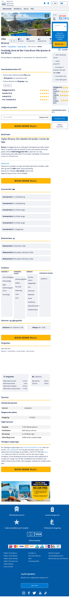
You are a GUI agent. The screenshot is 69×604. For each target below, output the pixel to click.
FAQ (32, 9)
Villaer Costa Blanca (11, 556)
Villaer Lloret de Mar (11, 558)
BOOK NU (60, 44)
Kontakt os (17, 9)
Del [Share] (12, 41)
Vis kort (63, 50)
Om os (26, 9)
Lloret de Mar (22, 46)
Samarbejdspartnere (55, 556)
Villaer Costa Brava (10, 553)
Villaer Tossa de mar (11, 561)
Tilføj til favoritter (59, 126)
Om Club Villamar (34, 556)
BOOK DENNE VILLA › (26, 126)
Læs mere (34, 585)
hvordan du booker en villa (32, 447)
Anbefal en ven (60, 119)
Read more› (5, 163)
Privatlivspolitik (33, 561)
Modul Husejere (54, 553)
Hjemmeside (7, 9)
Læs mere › (7, 85)
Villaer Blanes (8, 564)
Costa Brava (12, 46)
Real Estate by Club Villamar (58, 558)
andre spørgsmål (12, 450)
